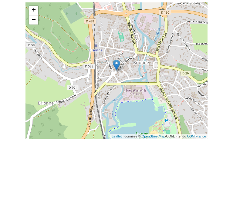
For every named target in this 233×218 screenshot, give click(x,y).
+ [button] (34, 10)
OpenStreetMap (153, 136)
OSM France (196, 136)
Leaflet (117, 136)
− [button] (34, 20)
